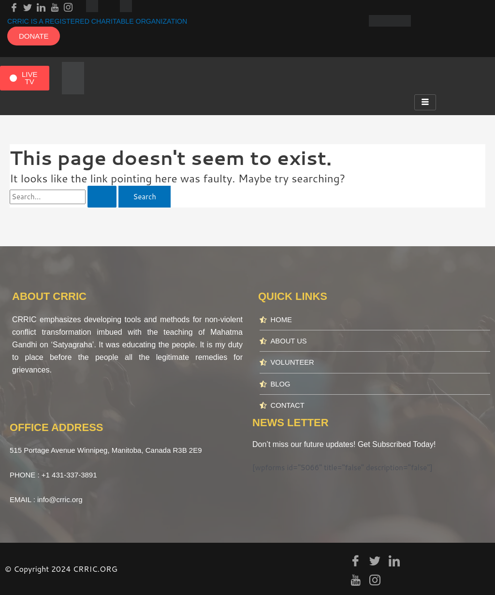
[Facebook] (14, 6)
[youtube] (54, 6)
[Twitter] (27, 6)
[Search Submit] (101, 197)
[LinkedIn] (41, 6)
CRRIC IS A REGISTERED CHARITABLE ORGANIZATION (102, 21)
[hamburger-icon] (425, 102)
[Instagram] (68, 6)
